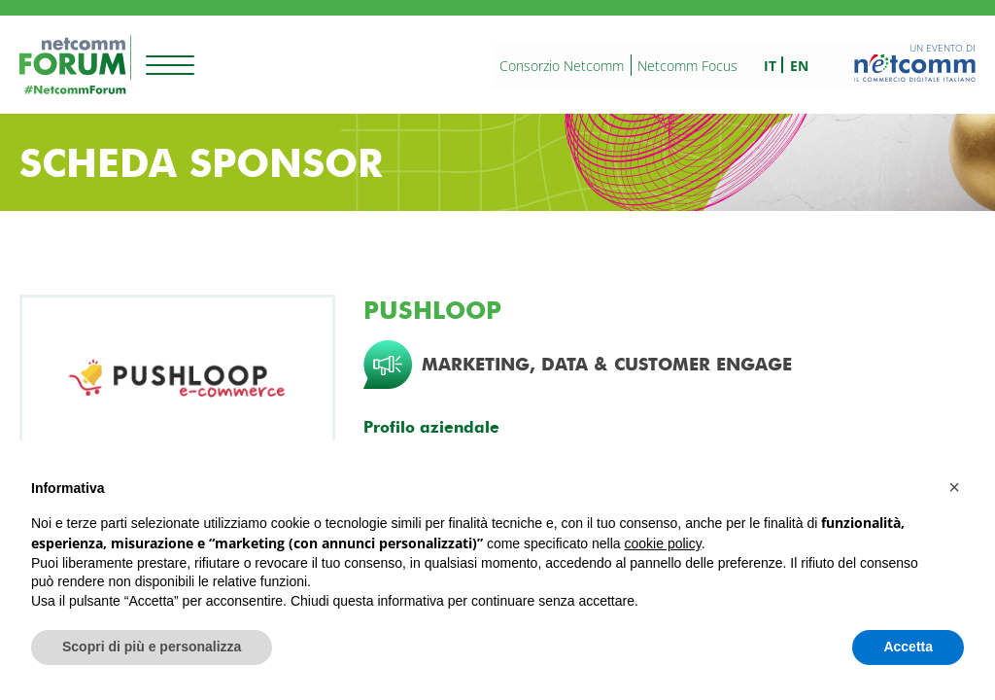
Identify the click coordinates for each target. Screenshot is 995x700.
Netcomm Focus (687, 65)
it (770, 65)
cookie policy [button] (663, 543)
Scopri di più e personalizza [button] (151, 646)
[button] (954, 487)
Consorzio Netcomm (561, 65)
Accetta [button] (908, 646)
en (799, 65)
